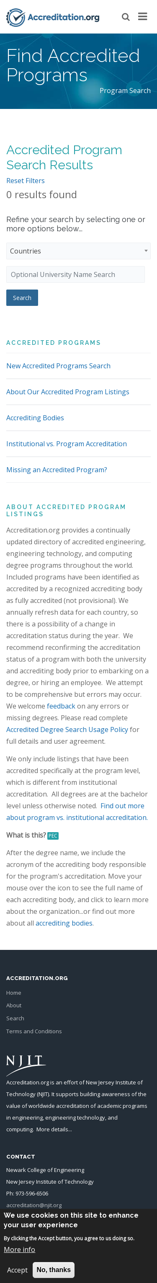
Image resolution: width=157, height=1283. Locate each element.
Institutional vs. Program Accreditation (66, 443)
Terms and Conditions (34, 1031)
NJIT (43, 1094)
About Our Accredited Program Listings (67, 391)
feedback (61, 706)
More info (19, 1255)
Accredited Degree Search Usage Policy (67, 729)
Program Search (125, 90)
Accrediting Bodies (35, 417)
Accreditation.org (27, 1082)
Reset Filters (25, 180)
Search (15, 1018)
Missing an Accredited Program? (56, 469)
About (13, 1005)
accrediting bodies (64, 923)
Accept (17, 1275)
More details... (54, 1129)
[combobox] (78, 251)
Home (13, 992)
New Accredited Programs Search (58, 365)
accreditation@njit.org (34, 1205)
